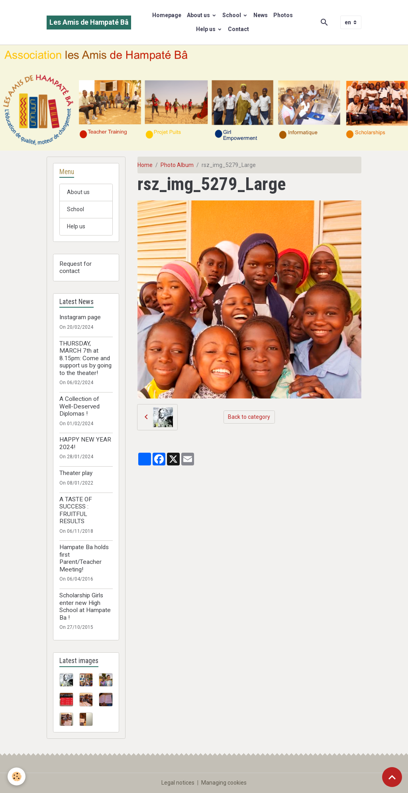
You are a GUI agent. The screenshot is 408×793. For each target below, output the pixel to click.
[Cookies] (17, 776)
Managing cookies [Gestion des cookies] (224, 782)
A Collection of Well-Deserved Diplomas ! (79, 406)
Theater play (75, 473)
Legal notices (177, 782)
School (232, 15)
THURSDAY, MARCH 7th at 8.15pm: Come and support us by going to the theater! (85, 358)
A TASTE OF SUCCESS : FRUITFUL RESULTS (75, 510)
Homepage (166, 15)
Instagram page (80, 317)
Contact (238, 29)
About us (199, 15)
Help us (206, 29)
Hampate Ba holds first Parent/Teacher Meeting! (84, 558)
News (260, 15)
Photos (283, 15)
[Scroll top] (392, 777)
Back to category (249, 417)
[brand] (89, 22)
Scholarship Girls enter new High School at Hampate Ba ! (85, 606)
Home (145, 165)
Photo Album (177, 165)
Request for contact (75, 267)
